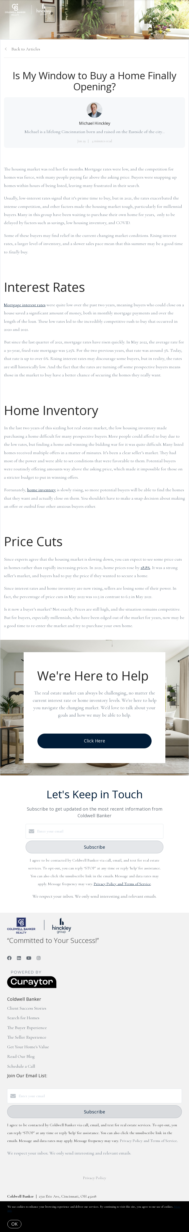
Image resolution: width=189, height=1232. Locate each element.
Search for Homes (23, 1017)
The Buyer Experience (27, 1027)
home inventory (41, 490)
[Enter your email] (99, 831)
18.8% (145, 567)
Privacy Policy (94, 1177)
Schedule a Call (21, 1066)
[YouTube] (28, 958)
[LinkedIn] (19, 958)
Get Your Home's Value (28, 1046)
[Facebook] (9, 958)
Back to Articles (25, 49)
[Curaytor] (31, 987)
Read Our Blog (21, 1056)
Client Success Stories (26, 1008)
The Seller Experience (26, 1037)
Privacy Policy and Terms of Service (122, 883)
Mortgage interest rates (25, 305)
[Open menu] (182, 10)
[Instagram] (39, 958)
